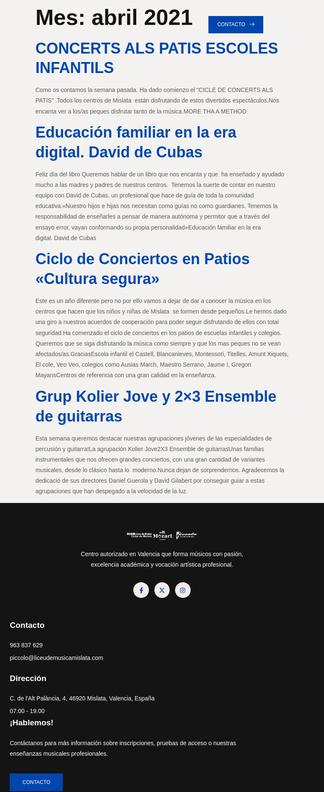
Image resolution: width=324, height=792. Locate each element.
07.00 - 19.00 (30, 724)
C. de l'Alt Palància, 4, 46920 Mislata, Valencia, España (50, 706)
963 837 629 (29, 648)
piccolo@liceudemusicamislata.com (59, 660)
